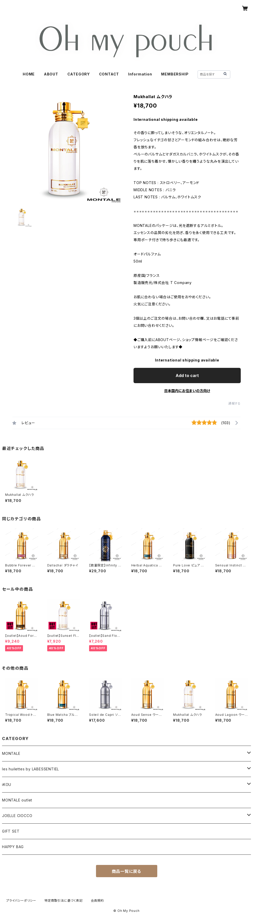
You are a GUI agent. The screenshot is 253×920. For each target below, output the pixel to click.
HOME (29, 74)
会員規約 (97, 900)
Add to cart (187, 375)
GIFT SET (10, 831)
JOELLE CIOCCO (17, 815)
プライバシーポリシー (21, 900)
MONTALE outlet (17, 800)
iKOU (6, 784)
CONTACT (109, 74)
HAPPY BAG (13, 847)
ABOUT (51, 74)
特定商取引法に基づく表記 (63, 900)
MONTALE (11, 753)
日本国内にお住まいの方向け (187, 390)
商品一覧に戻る (126, 871)
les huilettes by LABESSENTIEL (30, 769)
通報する (234, 403)
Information (140, 74)
